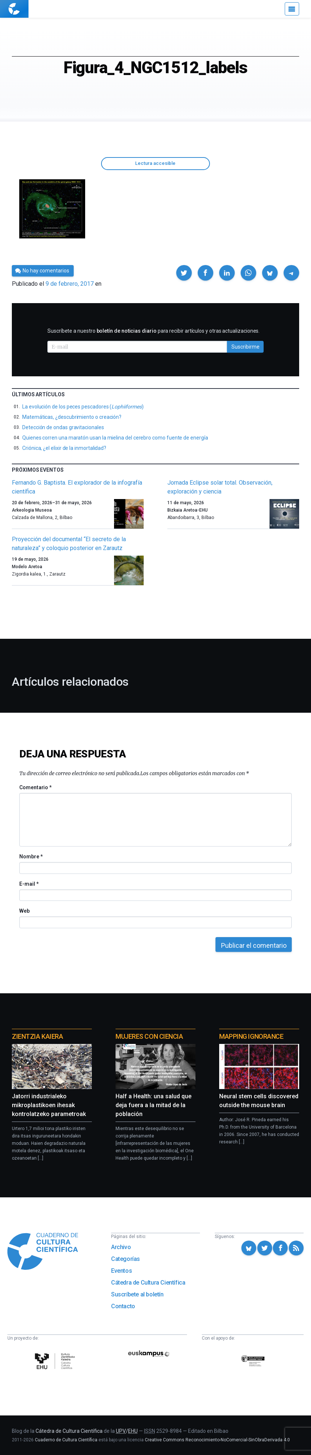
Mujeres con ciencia (149, 1036)
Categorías (125, 1258)
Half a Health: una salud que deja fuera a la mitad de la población (153, 1105)
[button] (184, 273)
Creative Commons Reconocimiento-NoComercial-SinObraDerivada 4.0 (217, 1439)
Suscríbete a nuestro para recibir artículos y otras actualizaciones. (153, 331)
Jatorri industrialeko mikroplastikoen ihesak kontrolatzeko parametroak (49, 1105)
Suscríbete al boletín (137, 1294)
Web (24, 911)
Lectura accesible (155, 163)
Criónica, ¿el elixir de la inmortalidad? (64, 448)
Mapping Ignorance (251, 1036)
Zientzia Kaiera (37, 1036)
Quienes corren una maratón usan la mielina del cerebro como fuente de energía (115, 438)
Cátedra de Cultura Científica (148, 1282)
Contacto (123, 1306)
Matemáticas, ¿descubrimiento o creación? (71, 417)
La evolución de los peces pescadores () (82, 407)
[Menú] (292, 9)
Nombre (30, 856)
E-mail (28, 884)
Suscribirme (245, 347)
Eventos (121, 1270)
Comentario (35, 787)
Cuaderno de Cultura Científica (66, 1439)
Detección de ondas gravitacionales (63, 427)
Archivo (121, 1247)
